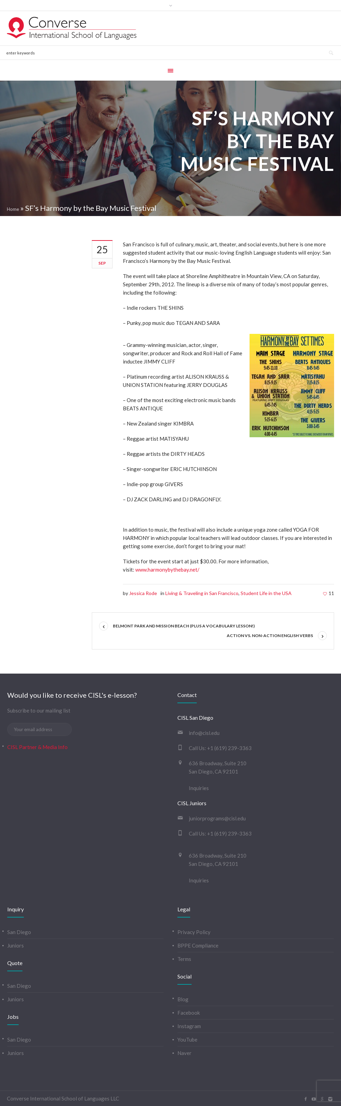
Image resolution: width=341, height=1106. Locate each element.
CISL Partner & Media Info (37, 747)
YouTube (187, 1039)
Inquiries (199, 788)
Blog (182, 999)
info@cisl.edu (204, 733)
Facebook (188, 1013)
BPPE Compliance (197, 945)
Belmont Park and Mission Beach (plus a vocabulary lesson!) (184, 625)
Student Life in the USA (266, 593)
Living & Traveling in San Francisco (201, 593)
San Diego (19, 932)
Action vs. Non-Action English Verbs (270, 635)
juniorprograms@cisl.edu (217, 818)
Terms (184, 959)
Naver (184, 1053)
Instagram (189, 1026)
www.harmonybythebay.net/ (167, 569)
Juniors (15, 945)
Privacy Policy (194, 932)
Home (13, 209)
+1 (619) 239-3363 (229, 748)
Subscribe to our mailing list (38, 710)
